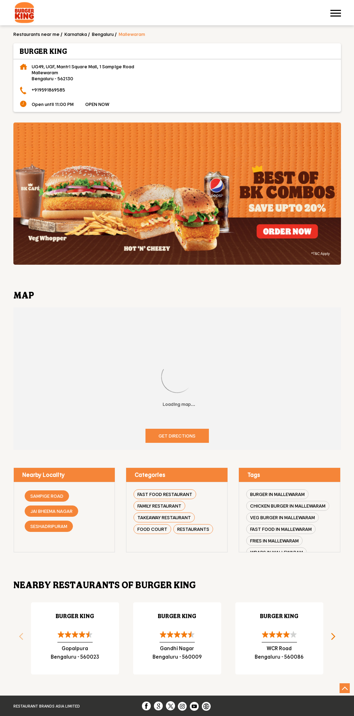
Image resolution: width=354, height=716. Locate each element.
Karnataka (75, 34)
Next (335, 638)
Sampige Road (46, 496)
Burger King (75, 616)
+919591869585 (48, 90)
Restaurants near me (36, 34)
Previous (18, 638)
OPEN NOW (97, 104)
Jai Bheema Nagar (51, 511)
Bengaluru (103, 34)
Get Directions (177, 436)
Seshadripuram (48, 526)
